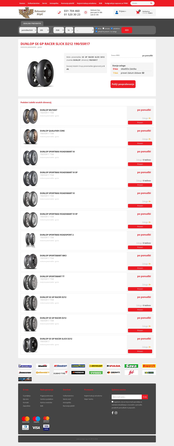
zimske (106, 28)
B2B (100, 3)
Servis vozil (67, 399)
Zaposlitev (26, 406)
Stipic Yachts (88, 399)
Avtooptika (54, 3)
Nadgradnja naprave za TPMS (116, 3)
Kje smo (26, 399)
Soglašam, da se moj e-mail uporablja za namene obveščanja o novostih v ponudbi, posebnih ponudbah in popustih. (127, 405)
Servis (44, 3)
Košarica (146, 11)
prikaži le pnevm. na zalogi (107, 31)
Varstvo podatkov (46, 399)
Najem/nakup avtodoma (86, 3)
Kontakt (26, 402)
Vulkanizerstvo (34, 3)
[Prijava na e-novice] (145, 397)
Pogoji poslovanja (46, 396)
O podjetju (27, 396)
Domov (22, 3)
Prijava (122, 11)
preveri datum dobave (132, 73)
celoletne (115, 28)
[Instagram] (116, 412)
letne (98, 28)
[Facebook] (112, 412)
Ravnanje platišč (67, 3)
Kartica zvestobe (46, 402)
